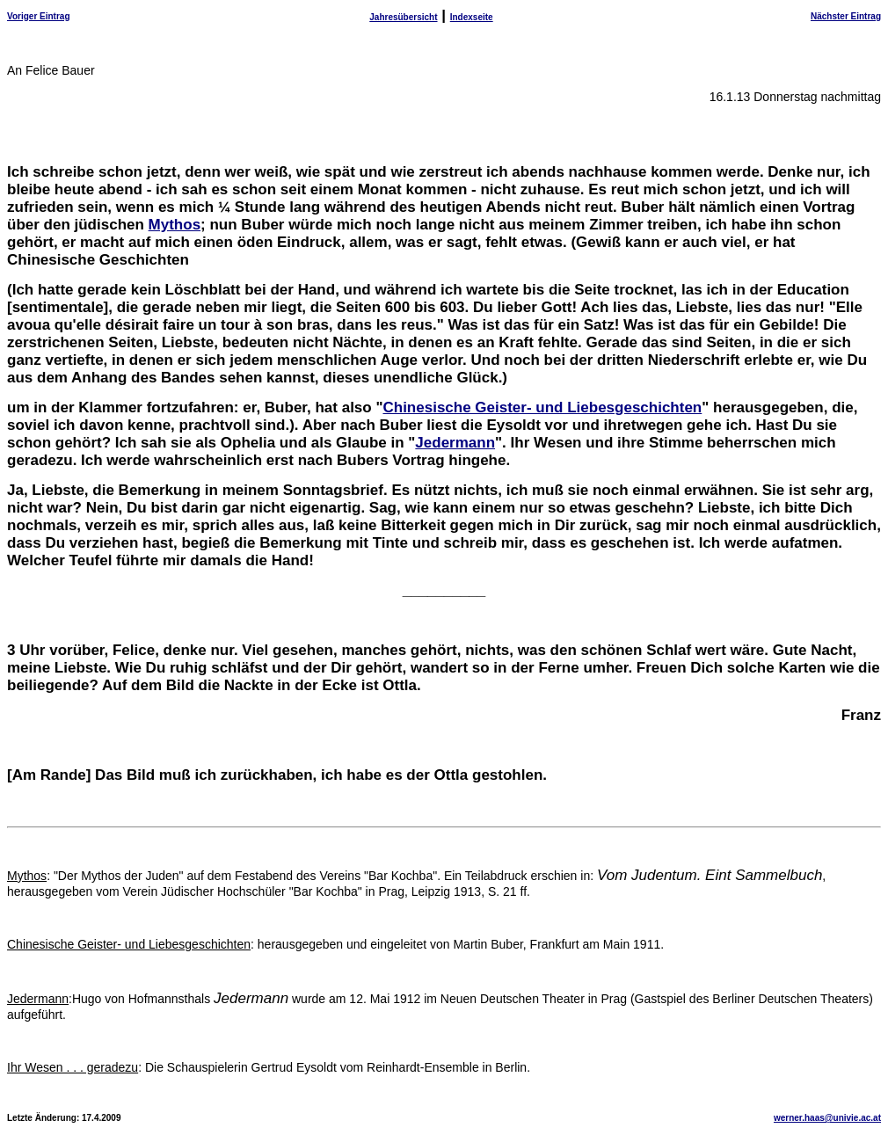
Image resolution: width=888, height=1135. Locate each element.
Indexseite (471, 17)
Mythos (175, 224)
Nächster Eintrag (846, 16)
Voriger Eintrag (38, 16)
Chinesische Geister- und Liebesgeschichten (542, 407)
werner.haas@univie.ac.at (827, 1118)
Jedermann (455, 442)
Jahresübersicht (403, 17)
